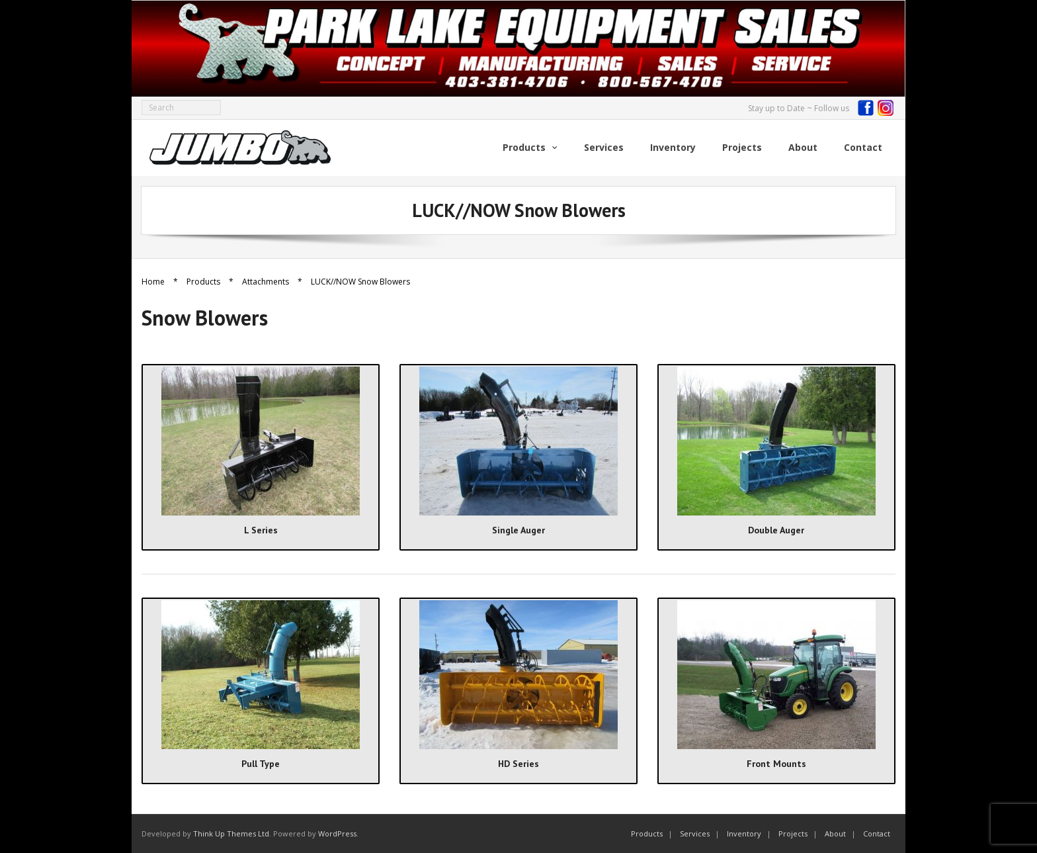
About (835, 833)
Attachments (265, 281)
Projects (793, 833)
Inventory (744, 833)
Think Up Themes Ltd (231, 833)
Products (203, 281)
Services (695, 833)
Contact (876, 833)
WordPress (337, 833)
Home (153, 281)
